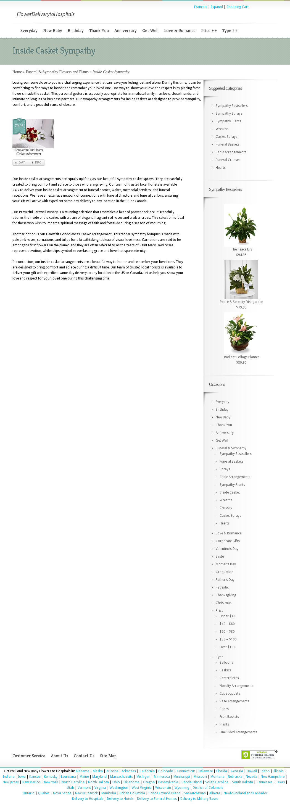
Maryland (99, 777)
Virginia (100, 788)
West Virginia (142, 788)
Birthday (76, 30)
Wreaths (222, 129)
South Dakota (242, 782)
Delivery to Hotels (120, 799)
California (147, 771)
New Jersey (11, 782)
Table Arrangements (231, 152)
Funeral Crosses (228, 160)
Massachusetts (121, 777)
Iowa (22, 777)
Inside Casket (230, 492)
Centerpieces (229, 678)
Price (209, 30)
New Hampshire (272, 777)
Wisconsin (163, 788)
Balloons (226, 662)
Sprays (225, 469)
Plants (224, 724)
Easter (220, 556)
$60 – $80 (227, 632)
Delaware (206, 771)
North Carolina (73, 782)
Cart (22, 162)
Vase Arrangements (234, 701)
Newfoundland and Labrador (246, 793)
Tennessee (264, 782)
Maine (84, 777)
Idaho (265, 771)
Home (17, 72)
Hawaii (252, 771)
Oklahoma (131, 782)
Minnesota (162, 777)
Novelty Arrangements (236, 686)
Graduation (224, 572)
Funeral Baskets (227, 144)
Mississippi (181, 777)
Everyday (29, 30)
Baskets (225, 670)
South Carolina (216, 782)
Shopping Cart (237, 7)
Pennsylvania (168, 782)
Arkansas (129, 771)
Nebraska (235, 777)
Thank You (99, 30)
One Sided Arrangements (238, 732)
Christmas (223, 603)
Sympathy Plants (228, 121)
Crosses (226, 508)
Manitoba (108, 793)
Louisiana (68, 777)
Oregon (149, 782)
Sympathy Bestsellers (232, 106)
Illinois (278, 771)
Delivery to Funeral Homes (157, 799)
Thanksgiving (226, 595)
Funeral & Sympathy (231, 448)
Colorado (165, 771)
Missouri (200, 777)
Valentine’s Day (227, 549)
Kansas (34, 777)
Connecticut (186, 771)
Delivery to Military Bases (199, 799)
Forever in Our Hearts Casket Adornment (28, 152)
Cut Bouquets (230, 693)
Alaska (98, 771)
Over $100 (227, 647)
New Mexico (31, 782)
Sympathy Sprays (229, 113)
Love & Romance (180, 30)
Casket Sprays (226, 137)
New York (51, 782)
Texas (280, 782)
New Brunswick (86, 793)
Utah (70, 788)
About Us (59, 756)
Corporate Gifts (228, 541)
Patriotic (222, 587)
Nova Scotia (62, 793)
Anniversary (125, 30)
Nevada (251, 777)
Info (38, 162)
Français (200, 7)
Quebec (43, 793)
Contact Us (84, 756)
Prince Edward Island (164, 793)
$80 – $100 (228, 639)
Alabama (82, 771)
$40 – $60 (227, 624)
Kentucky (50, 777)
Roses (224, 709)
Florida (221, 771)
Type (229, 30)
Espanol (217, 7)
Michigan (143, 777)
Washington (119, 788)
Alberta (214, 793)
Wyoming (182, 788)
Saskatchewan (195, 793)
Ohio (116, 782)
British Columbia (132, 793)
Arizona (112, 771)
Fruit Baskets (229, 717)
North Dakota (98, 782)
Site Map (108, 756)
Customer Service (28, 756)
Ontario (29, 793)
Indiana (8, 777)
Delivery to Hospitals (87, 799)
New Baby (52, 30)
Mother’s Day (226, 564)
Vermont (84, 788)
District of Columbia (208, 788)
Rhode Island (192, 782)
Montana (217, 777)
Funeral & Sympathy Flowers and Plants (57, 72)
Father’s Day (225, 580)
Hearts (221, 168)
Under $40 (227, 616)
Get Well (150, 30)
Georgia (237, 771)
